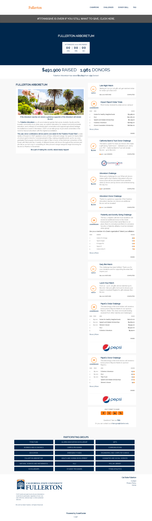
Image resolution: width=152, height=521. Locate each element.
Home (134, 485)
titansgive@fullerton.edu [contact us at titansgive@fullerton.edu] (120, 423)
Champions (94, 7)
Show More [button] (94, 129)
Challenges (108, 7)
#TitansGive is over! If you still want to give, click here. (76, 18)
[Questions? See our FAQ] (118, 420)
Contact (133, 481)
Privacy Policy (131, 483)
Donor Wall (123, 7)
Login (76, 517)
